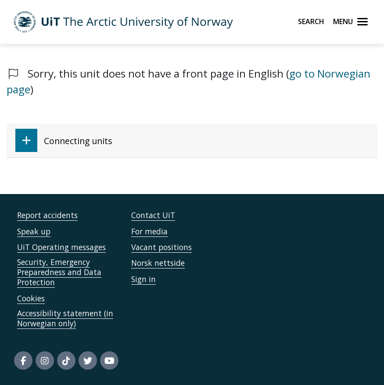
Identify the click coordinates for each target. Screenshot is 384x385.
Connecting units (63, 140)
